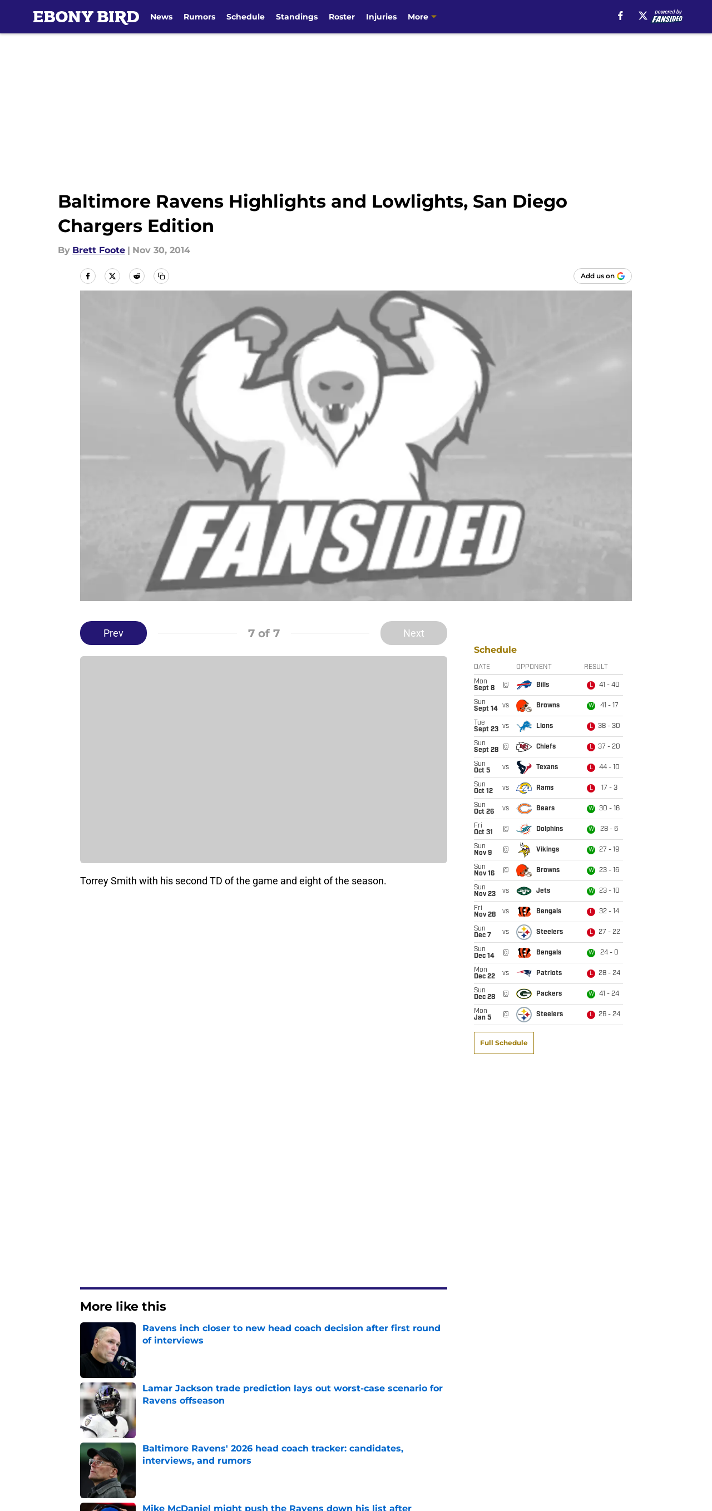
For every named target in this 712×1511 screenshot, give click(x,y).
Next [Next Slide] (413, 633)
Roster (342, 17)
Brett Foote (98, 250)
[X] (643, 15)
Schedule (245, 17)
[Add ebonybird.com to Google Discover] (602, 276)
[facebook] (620, 15)
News (161, 17)
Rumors (199, 17)
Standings (297, 17)
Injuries (381, 17)
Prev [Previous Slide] (113, 633)
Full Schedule (504, 694)
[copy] (161, 276)
